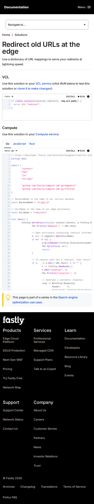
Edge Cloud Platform (11, 340)
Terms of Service (74, 486)
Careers (39, 419)
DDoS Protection (14, 350)
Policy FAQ (10, 497)
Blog (68, 366)
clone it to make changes (34, 88)
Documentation (75, 338)
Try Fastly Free (12, 378)
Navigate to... (17, 24)
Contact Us (10, 428)
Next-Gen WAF (13, 359)
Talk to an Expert (45, 369)
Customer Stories (45, 428)
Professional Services (42, 340)
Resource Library (76, 357)
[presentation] (47, 107)
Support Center (13, 410)
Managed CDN (43, 350)
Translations (49, 486)
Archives (9, 486)
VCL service (44, 83)
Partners (39, 438)
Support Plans (43, 359)
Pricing (7, 369)
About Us (40, 410)
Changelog (27, 486)
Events (69, 375)
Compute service (47, 134)
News (37, 447)
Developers (72, 347)
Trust (37, 465)
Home (6, 35)
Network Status (13, 419)
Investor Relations (46, 456)
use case (36, 302)
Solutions (21, 35)
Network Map (12, 387)
